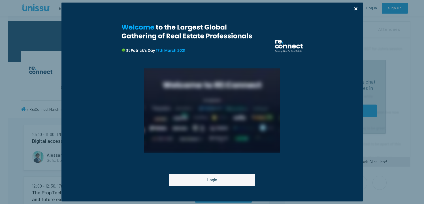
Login (212, 179)
